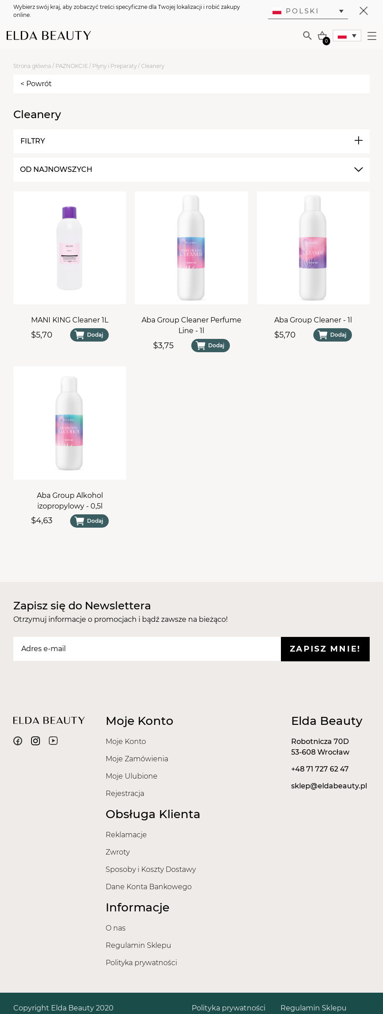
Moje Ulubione (132, 776)
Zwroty (118, 852)
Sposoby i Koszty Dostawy (151, 869)
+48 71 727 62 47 (320, 769)
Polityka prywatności (141, 962)
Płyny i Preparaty (114, 66)
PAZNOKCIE (71, 66)
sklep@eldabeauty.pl (329, 786)
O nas (116, 928)
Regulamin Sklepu (138, 945)
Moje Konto (126, 741)
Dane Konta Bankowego (149, 887)
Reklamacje (126, 835)
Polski (296, 11)
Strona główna (32, 66)
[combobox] (190, 170)
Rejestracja (125, 793)
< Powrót (36, 84)
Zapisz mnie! (325, 649)
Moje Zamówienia (137, 759)
